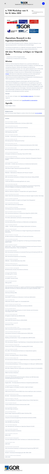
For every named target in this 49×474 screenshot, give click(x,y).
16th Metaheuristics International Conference (15, 208)
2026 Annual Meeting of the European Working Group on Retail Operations (21, 400)
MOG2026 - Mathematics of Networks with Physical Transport (19, 172)
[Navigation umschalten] (5, 3)
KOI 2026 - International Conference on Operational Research (19, 395)
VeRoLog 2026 (8, 282)
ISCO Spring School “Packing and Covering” (14, 140)
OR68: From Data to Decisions (11, 372)
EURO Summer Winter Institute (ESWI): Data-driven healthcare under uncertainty (23, 391)
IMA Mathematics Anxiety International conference (16, 269)
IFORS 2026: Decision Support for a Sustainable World (17, 301)
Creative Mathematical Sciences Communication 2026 (17, 404)
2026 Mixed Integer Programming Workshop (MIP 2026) (17, 168)
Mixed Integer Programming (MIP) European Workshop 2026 (18, 413)
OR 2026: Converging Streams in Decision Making (16, 355)
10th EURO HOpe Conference (11, 408)
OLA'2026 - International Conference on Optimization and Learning (20, 136)
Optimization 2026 (9, 324)
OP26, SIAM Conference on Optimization (14, 204)
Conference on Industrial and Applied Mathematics (16, 265)
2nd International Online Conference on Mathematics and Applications (21, 222)
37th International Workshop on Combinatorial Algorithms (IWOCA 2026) (21, 213)
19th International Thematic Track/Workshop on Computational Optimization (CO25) (24, 342)
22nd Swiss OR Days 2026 (11, 292)
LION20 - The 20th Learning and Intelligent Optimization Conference (20, 226)
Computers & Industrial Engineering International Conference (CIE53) (20, 417)
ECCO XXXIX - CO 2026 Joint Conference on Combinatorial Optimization (21, 163)
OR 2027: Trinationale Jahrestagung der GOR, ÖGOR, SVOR (18, 452)
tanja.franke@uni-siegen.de (27, 96)
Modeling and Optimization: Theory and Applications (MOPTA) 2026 (20, 337)
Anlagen (7, 73)
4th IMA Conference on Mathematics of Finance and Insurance (19, 236)
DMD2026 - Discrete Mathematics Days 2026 (15, 260)
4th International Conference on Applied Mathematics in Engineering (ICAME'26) (23, 359)
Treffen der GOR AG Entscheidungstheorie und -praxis (17, 181)
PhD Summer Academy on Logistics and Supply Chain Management (20, 200)
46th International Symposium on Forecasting (15, 256)
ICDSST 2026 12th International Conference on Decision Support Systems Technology (24, 195)
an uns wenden (38, 113)
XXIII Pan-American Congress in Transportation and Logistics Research (21, 191)
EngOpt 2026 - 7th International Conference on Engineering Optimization (21, 382)
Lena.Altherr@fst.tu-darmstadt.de (29, 100)
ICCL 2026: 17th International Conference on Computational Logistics (20, 350)
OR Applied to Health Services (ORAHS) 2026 (15, 315)
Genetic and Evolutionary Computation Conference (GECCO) (18, 305)
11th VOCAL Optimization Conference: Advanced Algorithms (18, 217)
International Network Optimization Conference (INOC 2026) (18, 123)
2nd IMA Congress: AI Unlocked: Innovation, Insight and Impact (19, 387)
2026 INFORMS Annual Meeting (12, 422)
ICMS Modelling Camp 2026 (11, 132)
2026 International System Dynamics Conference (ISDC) (17, 329)
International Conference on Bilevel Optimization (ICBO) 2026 (19, 333)
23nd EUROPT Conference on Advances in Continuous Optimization (20, 297)
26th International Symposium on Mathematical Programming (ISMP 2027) (21, 448)
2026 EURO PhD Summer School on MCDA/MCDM (16, 320)
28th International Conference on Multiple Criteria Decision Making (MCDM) (22, 177)
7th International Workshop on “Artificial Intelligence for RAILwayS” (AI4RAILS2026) (24, 363)
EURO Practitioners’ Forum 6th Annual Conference (16, 127)
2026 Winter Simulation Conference (13, 430)
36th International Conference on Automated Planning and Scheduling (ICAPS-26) (23, 252)
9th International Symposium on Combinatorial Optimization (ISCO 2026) (21, 145)
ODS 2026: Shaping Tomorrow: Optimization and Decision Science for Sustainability (24, 368)
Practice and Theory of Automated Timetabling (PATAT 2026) (19, 346)
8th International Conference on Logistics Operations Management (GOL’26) (22, 149)
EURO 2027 (7, 443)
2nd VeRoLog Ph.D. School (11, 274)
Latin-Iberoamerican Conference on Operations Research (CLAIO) (19, 426)
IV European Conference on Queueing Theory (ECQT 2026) (18, 153)
